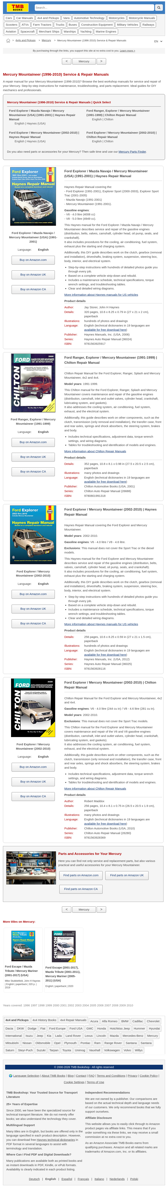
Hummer (139, 1028)
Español (67, 1179)
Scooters (11, 24)
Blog (71, 1075)
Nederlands (117, 1179)
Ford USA (76, 1028)
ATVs (25, 24)
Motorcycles (117, 18)
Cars (9, 18)
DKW (20, 1028)
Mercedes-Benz (133, 1035)
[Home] (8, 40)
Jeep (40, 1035)
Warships (70, 31)
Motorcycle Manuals (142, 18)
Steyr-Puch (25, 1050)
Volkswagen (112, 1050)
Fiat (42, 1028)
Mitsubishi (12, 1043)
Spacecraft (27, 31)
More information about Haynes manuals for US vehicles (101, 294)
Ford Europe (57, 1028)
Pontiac (85, 1043)
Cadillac (137, 1021)
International (14, 1035)
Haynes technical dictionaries (56, 1139)
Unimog (80, 1050)
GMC (89, 1028)
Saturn (10, 1050)
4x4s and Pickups (26, 40)
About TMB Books (53, 1075)
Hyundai (154, 1028)
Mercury (46, 40)
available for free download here (105, 329)
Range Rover (113, 1043)
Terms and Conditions (111, 1075)
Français (83, 1179)
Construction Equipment (97, 24)
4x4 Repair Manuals (73, 1020)
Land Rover (73, 1035)
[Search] (159, 7)
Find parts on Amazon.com (80, 875)
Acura (94, 1021)
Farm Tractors (42, 24)
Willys (138, 1050)
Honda (101, 1028)
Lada (58, 1035)
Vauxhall (94, 1050)
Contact (81, 1075)
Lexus (89, 1035)
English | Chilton (118, 115)
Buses (73, 24)
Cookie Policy (149, 1075)
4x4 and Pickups (48, 18)
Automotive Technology (89, 18)
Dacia (9, 1028)
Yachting (85, 31)
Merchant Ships (49, 31)
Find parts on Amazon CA (81, 889)
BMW (125, 1021)
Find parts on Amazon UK (127, 875)
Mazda (114, 1035)
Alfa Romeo (109, 1021)
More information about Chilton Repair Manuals (95, 451)
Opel (57, 1043)
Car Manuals (24, 18)
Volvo (127, 1050)
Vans (66, 18)
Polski (134, 1179)
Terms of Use (95, 1082)
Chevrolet (153, 1021)
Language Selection (26, 1075)
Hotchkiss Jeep (120, 1028)
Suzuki (41, 1050)
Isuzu (29, 1035)
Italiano (99, 1179)
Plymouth (70, 1043)
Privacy (132, 1075)
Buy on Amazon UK (33, 274)
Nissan (27, 1043)
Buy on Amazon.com (33, 259)
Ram (97, 1043)
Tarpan (53, 1050)
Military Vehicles (127, 24)
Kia (49, 1035)
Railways (148, 24)
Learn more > (127, 50)
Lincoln (101, 1035)
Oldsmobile (43, 1043)
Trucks (60, 24)
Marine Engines (106, 31)
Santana (131, 1043)
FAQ (92, 1075)
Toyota (66, 1050)
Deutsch (34, 1179)
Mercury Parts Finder (132, 151)
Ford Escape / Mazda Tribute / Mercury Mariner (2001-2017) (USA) (21, 971)
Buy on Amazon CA (33, 289)
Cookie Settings (74, 1082)
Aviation (11, 31)
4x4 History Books (44, 1020)
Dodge (32, 1028)
